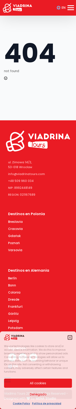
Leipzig (13, 321)
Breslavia (15, 222)
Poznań (14, 243)
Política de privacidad (46, 403)
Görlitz (13, 314)
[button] (70, 337)
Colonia (14, 292)
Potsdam (15, 328)
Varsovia (15, 250)
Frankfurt (15, 306)
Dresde (13, 299)
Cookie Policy (21, 403)
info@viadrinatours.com (26, 174)
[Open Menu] (70, 7)
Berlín (12, 278)
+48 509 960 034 (21, 181)
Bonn (12, 285)
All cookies (38, 383)
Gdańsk (14, 236)
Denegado (38, 394)
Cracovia (15, 229)
